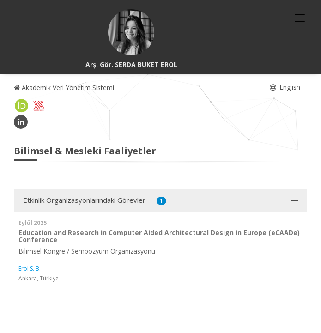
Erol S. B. (29, 268)
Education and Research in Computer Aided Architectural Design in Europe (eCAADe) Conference (159, 236)
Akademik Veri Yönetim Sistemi (64, 87)
